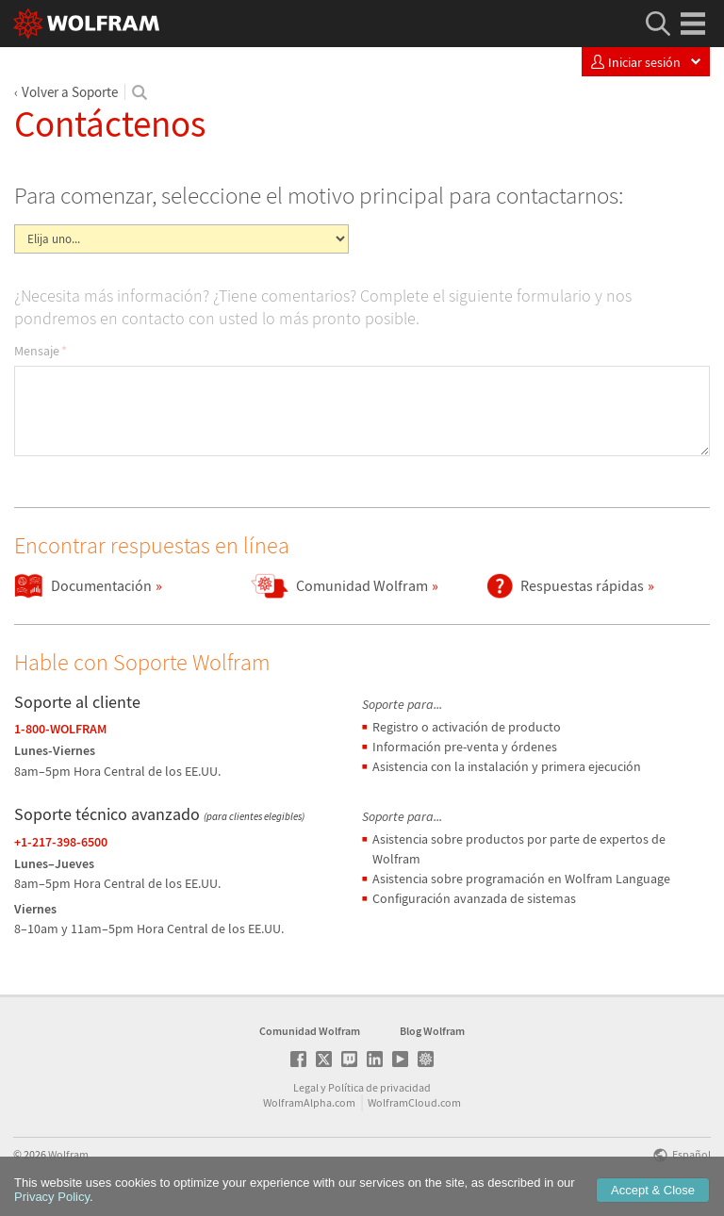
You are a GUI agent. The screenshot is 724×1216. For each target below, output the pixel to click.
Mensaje (40, 350)
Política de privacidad (379, 1087)
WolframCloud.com (414, 1102)
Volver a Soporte (70, 92)
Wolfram (68, 1154)
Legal (306, 1087)
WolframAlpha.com (309, 1102)
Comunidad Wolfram (309, 1031)
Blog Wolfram (432, 1031)
